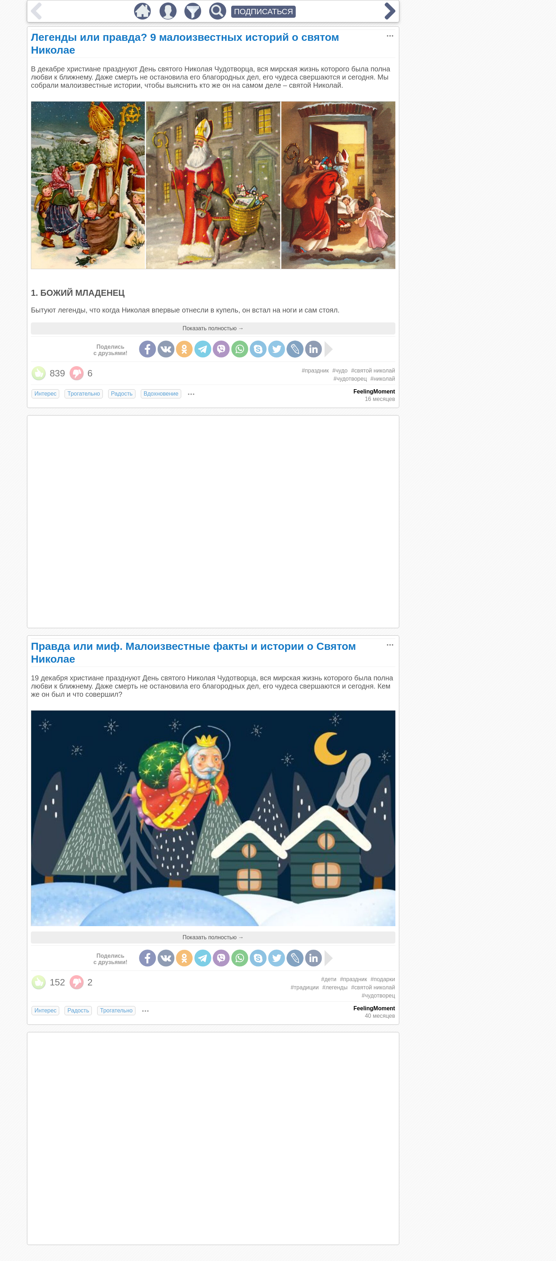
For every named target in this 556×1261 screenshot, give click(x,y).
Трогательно (83, 394)
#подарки (383, 979)
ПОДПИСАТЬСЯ (263, 11)
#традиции (305, 987)
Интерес (45, 394)
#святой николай (373, 371)
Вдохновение (161, 394)
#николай (383, 379)
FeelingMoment (374, 391)
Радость (122, 394)
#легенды (335, 987)
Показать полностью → (213, 328)
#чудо (340, 371)
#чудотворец (350, 379)
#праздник (315, 371)
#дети (329, 979)
